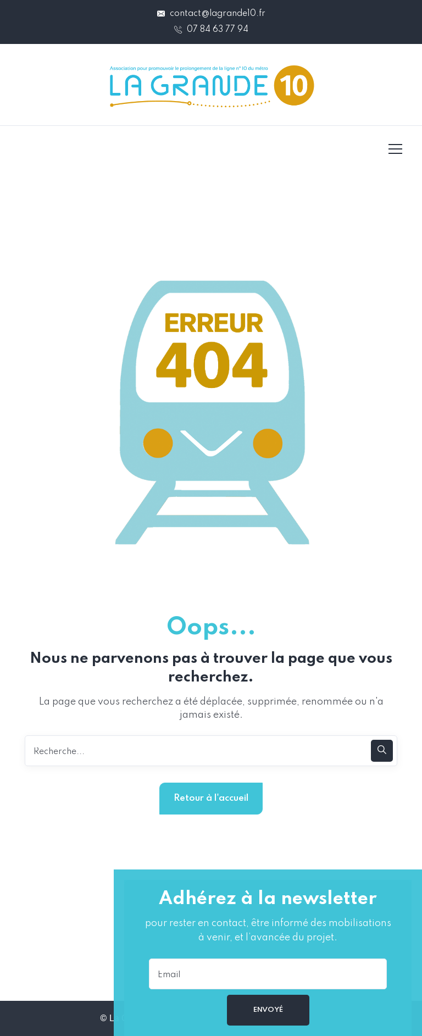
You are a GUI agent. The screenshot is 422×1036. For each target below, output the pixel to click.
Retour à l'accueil (211, 798)
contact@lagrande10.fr (211, 13)
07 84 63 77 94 (211, 29)
